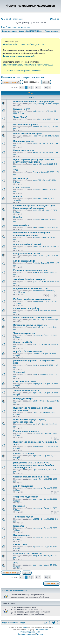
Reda (35, 136)
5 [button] (39, 87)
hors (34, 119)
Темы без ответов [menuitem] (8, 27)
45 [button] (46, 87)
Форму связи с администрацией (18, 56)
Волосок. (18, 196)
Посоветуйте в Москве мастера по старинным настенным (31, 233)
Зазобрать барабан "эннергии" (29, 279)
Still (34, 256)
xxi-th (35, 327)
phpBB (25, 627)
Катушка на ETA (21, 109)
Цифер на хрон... (22, 535)
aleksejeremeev (39, 111)
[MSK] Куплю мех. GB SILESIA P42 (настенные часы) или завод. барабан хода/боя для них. (33, 465)
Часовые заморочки (24, 333)
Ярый (35, 470)
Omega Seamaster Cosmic (26, 253)
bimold (35, 246)
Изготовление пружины (25, 124)
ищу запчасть (20, 178)
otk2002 (36, 519)
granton (36, 281)
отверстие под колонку (25, 497)
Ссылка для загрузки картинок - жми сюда (22, 71)
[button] (21, 87)
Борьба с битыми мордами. (28, 351)
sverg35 (36, 556)
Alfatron (36, 344)
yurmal (35, 164)
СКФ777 (36, 412)
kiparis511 (37, 180)
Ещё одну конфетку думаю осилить (32, 299)
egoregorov (37, 335)
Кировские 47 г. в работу (26, 308)
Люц (34, 104)
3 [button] (32, 87)
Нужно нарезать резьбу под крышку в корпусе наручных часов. (33, 160)
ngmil (35, 479)
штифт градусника (23, 486)
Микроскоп (19, 506)
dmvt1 (35, 365)
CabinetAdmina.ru (41, 630)
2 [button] (29, 87)
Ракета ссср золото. (23, 150)
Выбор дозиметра (23, 398)
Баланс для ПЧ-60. (23, 342)
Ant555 (36, 189)
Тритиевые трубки (23, 517)
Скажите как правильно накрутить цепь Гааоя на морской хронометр (34, 206)
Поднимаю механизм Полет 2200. (31, 288)
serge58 (36, 272)
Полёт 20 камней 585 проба (27, 133)
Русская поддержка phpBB (30, 632)
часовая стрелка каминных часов (31, 477)
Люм (15, 563)
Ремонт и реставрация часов (23, 77)
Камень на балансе (23, 453)
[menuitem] (4, 19)
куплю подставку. (22, 187)
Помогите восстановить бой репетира (33, 101)
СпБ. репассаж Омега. (25, 381)
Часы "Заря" (20, 117)
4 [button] (36, 87)
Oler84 (35, 401)
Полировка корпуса (23, 141)
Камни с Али (20, 544)
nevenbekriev (38, 291)
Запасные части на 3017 (26, 390)
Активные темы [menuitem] (24, 27)
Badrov (36, 172)
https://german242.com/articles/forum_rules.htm (23, 44)
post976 (36, 310)
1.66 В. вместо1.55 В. (24, 261)
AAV (34, 320)
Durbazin (36, 354)
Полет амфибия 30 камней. (27, 244)
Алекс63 (36, 199)
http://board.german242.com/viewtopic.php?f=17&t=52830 (28, 65)
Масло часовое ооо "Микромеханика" (33, 317)
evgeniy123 (37, 384)
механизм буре (21, 225)
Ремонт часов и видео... (26, 431)
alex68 (35, 143)
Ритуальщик (38, 301)
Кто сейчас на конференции (14, 591)
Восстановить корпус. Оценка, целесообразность (29, 420)
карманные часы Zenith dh (27, 553)
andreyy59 (37, 210)
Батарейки (19, 526)
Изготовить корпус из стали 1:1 (30, 325)
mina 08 (36, 127)
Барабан (17, 217)
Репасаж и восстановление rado (30, 270)
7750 (15, 170)
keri (34, 227)
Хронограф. (19, 372)
